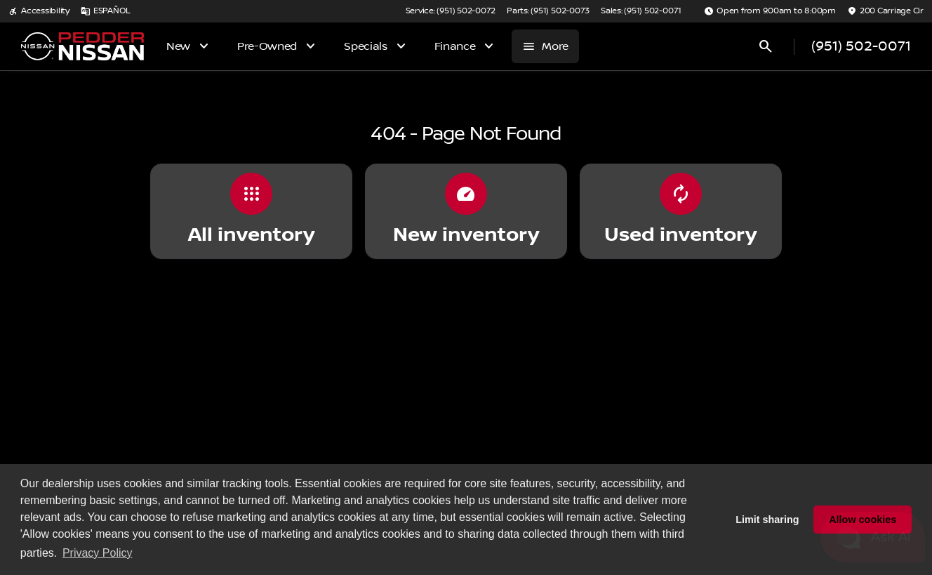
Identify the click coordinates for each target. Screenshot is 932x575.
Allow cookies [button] (862, 519)
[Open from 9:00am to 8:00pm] (770, 11)
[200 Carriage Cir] (885, 11)
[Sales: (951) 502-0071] (641, 11)
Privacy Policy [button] (97, 553)
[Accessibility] (39, 11)
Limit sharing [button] (767, 519)
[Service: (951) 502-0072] (450, 11)
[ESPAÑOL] (105, 11)
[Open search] (765, 46)
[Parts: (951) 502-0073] (548, 11)
